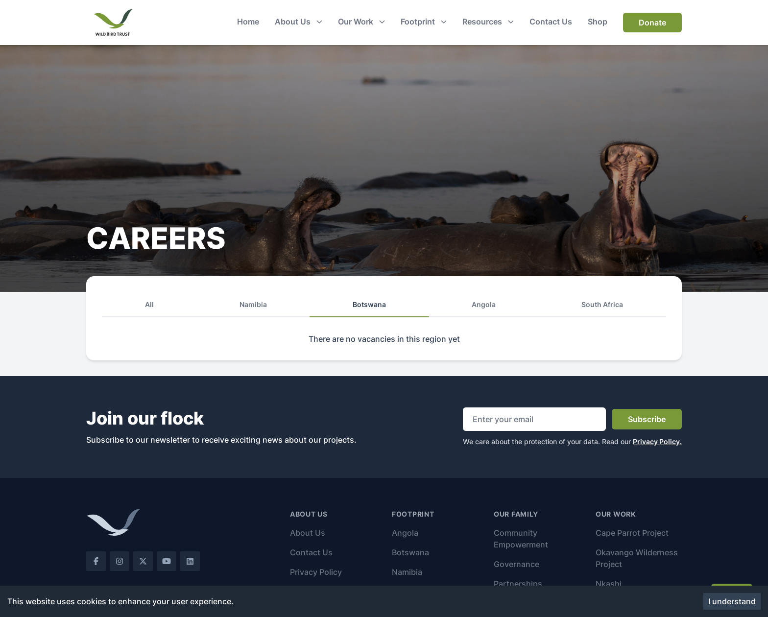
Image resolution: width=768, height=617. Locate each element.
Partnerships (518, 584)
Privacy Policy (316, 572)
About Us (307, 533)
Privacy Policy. (657, 441)
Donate (652, 22)
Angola (405, 533)
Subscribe (647, 419)
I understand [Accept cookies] (732, 601)
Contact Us (311, 552)
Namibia (407, 572)
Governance (516, 564)
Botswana (410, 552)
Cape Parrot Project (632, 533)
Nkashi (609, 584)
